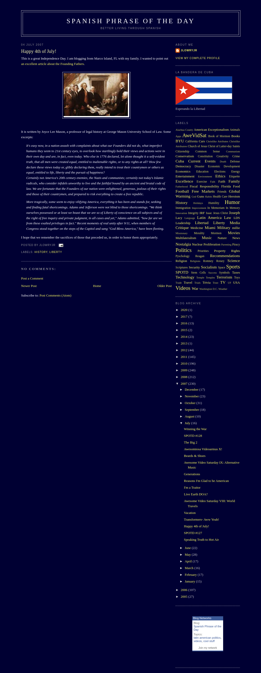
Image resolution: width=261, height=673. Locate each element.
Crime (236, 156)
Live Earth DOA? (195, 494)
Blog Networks (202, 618)
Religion (181, 261)
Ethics (220, 176)
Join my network (207, 647)
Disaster (199, 166)
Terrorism (224, 277)
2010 (184, 363)
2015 (184, 330)
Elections (219, 171)
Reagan (199, 256)
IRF (202, 213)
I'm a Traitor (192, 487)
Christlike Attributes (217, 141)
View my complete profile (198, 58)
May (188, 554)
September (192, 410)
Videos (183, 288)
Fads (212, 181)
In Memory (233, 208)
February (191, 575)
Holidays (198, 203)
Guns (200, 196)
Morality (199, 233)
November (192, 396)
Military (223, 227)
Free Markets (203, 191)
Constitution (205, 156)
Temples (210, 277)
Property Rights (227, 251)
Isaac (209, 213)
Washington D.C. (208, 289)
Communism (233, 151)
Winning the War (195, 429)
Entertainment (185, 176)
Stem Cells (198, 272)
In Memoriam (216, 208)
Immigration (183, 208)
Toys (237, 277)
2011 (184, 357)
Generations (192, 474)
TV (222, 282)
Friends (222, 191)
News (236, 238)
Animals (235, 130)
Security (194, 267)
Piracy (236, 244)
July (188, 423)
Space (221, 267)
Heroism (234, 196)
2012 (184, 350)
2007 (184, 383)
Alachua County (184, 129)
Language (190, 218)
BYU (180, 141)
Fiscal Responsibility (204, 186)
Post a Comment (32, 278)
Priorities (203, 251)
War (195, 288)
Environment (205, 176)
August (190, 416)
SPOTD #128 (193, 436)
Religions (195, 261)
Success (212, 272)
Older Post (165, 286)
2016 (184, 323)
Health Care (220, 196)
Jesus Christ (220, 213)
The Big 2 (190, 442)
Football (182, 191)
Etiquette (234, 176)
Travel (188, 282)
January (190, 581)
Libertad (201, 222)
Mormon (216, 233)
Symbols (224, 272)
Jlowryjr (189, 50)
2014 (184, 337)
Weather (223, 289)
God (194, 196)
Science (234, 260)
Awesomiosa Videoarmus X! (203, 449)
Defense (235, 161)
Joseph (234, 212)
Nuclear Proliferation (206, 244)
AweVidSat (194, 135)
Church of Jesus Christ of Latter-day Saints (214, 146)
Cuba (180, 161)
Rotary (220, 261)
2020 (184, 310)
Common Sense (207, 151)
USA (236, 282)
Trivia (207, 282)
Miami (210, 227)
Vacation (189, 513)
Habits (208, 196)
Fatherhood (182, 186)
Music (207, 237)
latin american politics (207, 637)
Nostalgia (183, 244)
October (190, 403)
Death (223, 161)
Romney (208, 261)
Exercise (202, 181)
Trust (215, 282)
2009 (184, 370)
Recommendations (225, 255)
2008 (184, 377)
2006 (184, 590)
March (189, 568)
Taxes (236, 272)
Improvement (199, 208)
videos (198, 641)
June (188, 548)
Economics (183, 171)
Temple (200, 277)
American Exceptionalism (211, 130)
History (40, 252)
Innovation (181, 213)
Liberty (55, 252)
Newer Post (29, 286)
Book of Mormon (219, 136)
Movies (234, 233)
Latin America (209, 217)
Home (97, 286)
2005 (184, 596)
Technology (185, 277)
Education (202, 171)
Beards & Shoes (194, 456)
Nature (222, 238)
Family (234, 181)
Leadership (183, 223)
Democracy (183, 166)
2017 (184, 316)
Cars (202, 141)
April (189, 561)
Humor (232, 202)
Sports (233, 266)
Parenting (226, 244)
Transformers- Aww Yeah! (201, 519)
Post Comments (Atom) (56, 295)
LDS (236, 218)
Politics (184, 250)
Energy (235, 171)
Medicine (196, 228)
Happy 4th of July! (38, 51)
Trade (179, 282)
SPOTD (182, 272)
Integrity (193, 213)
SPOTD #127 (193, 533)
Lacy (179, 218)
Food (236, 186)
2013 (184, 343)
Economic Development (224, 166)
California (191, 141)
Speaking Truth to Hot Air (201, 539)
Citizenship (182, 151)
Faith (221, 181)
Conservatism (185, 156)
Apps (178, 136)
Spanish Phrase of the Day (131, 21)
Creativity (222, 156)
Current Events (201, 161)
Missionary (182, 233)
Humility (213, 203)
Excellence (184, 181)
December (192, 389)
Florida (226, 186)
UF (229, 282)
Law (227, 217)
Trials (197, 282)
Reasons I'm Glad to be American (206, 481)
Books (235, 136)
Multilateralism (186, 238)
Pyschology (183, 256)
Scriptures (182, 267)
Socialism (209, 267)
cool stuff (209, 641)
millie (236, 228)
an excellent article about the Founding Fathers (52, 64)
